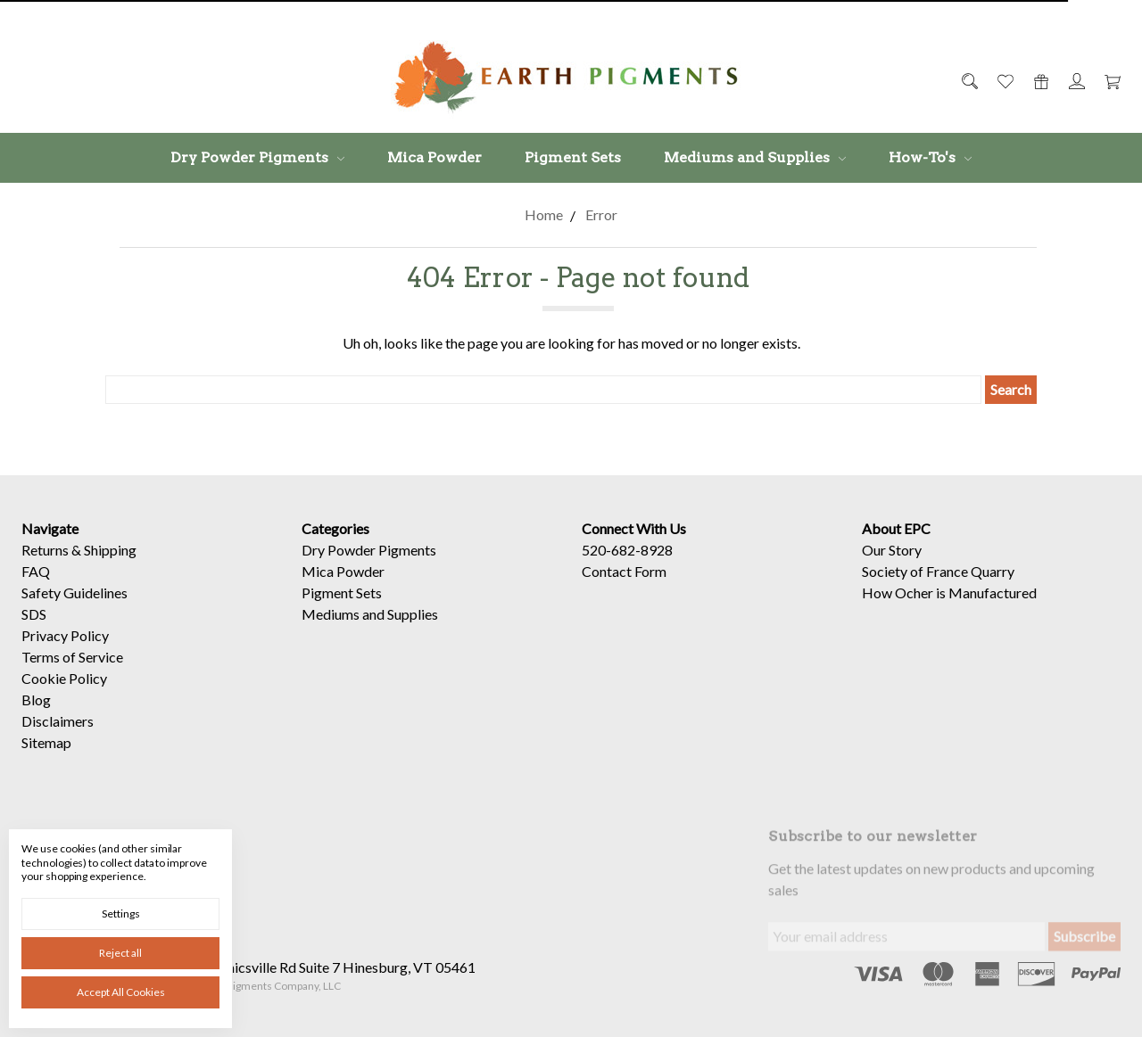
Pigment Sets (573, 157)
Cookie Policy (64, 678)
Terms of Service (72, 656)
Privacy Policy (65, 635)
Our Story (892, 549)
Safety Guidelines (74, 592)
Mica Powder (434, 157)
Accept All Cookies (121, 992)
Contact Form (624, 571)
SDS (33, 613)
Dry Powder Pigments (257, 157)
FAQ (35, 571)
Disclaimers (57, 720)
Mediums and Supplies (755, 157)
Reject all (120, 952)
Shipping (110, 549)
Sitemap (46, 742)
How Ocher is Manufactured (949, 592)
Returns (45, 549)
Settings (121, 913)
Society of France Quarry (938, 571)
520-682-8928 (627, 549)
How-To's (930, 157)
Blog (36, 699)
